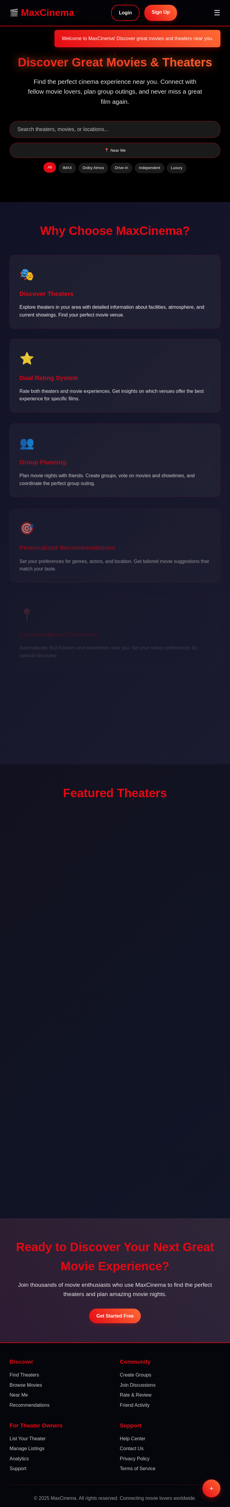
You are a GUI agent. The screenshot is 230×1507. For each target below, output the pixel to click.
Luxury (176, 167)
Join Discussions (137, 1385)
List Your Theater (28, 1438)
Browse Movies (26, 1385)
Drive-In (121, 167)
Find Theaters (24, 1374)
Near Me (19, 1394)
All (50, 167)
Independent (149, 167)
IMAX (67, 167)
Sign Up (161, 12)
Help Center (132, 1438)
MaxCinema (47, 12)
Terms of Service (137, 1468)
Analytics (19, 1458)
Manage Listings (27, 1448)
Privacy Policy (135, 1458)
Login (125, 12)
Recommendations (29, 1405)
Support (18, 1468)
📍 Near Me (115, 150)
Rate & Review (136, 1394)
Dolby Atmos (93, 167)
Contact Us (131, 1448)
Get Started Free (115, 1315)
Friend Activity (135, 1405)
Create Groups (135, 1374)
